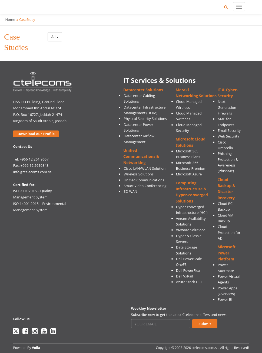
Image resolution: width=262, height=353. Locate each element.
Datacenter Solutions (143, 89)
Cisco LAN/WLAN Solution (145, 168)
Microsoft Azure (189, 174)
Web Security (228, 136)
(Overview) (226, 293)
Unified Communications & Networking (141, 156)
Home (10, 19)
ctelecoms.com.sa (205, 347)
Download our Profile (36, 133)
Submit (204, 323)
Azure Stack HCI (189, 281)
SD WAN (130, 191)
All (55, 36)
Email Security (229, 130)
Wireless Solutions (139, 174)
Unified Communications (144, 180)
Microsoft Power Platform (226, 253)
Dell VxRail (184, 276)
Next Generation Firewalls (227, 107)
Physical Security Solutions (145, 118)
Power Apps (227, 288)
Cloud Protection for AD (229, 232)
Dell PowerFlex (188, 270)
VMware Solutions (190, 229)
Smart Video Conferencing (145, 185)
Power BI (225, 299)
